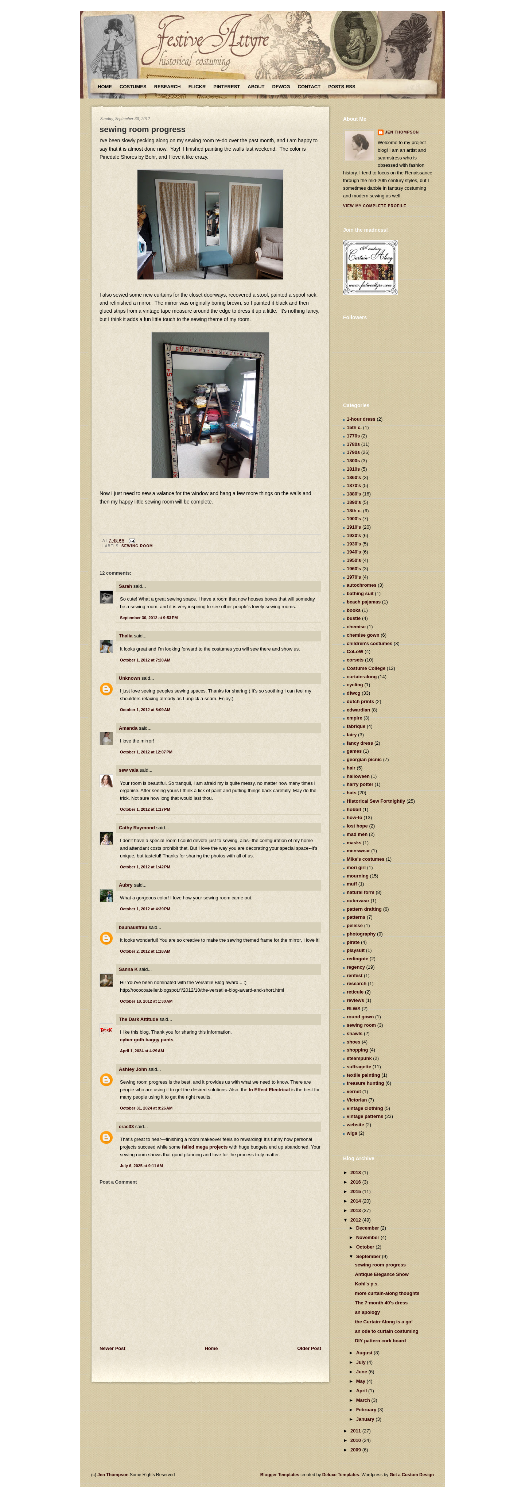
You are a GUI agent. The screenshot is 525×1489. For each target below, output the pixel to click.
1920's (354, 535)
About (256, 86)
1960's (354, 568)
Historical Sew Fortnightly (376, 801)
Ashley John (133, 1069)
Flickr (197, 86)
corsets (355, 660)
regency (356, 967)
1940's (354, 552)
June (362, 1371)
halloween (358, 776)
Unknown (129, 678)
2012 (356, 1220)
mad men (357, 834)
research (356, 983)
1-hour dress (361, 419)
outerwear (358, 900)
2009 (356, 1450)
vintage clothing (365, 1108)
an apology (367, 1312)
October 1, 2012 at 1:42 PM (145, 867)
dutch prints (360, 701)
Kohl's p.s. (366, 1284)
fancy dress (360, 743)
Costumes (133, 86)
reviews (355, 1000)
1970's (354, 577)
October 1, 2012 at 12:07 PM (146, 752)
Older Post (309, 1348)
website (355, 1124)
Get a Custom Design (412, 1474)
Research (167, 86)
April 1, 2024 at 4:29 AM (142, 1051)
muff (352, 884)
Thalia (126, 636)
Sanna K (128, 969)
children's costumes (369, 643)
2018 (356, 1172)
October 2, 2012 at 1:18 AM (145, 951)
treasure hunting (365, 1083)
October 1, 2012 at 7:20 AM (145, 660)
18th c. (354, 510)
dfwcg (354, 693)
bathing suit (360, 593)
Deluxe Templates (340, 1474)
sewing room (137, 546)
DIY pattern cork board (380, 1340)
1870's (354, 485)
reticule (355, 992)
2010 (356, 1440)
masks (354, 842)
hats (352, 792)
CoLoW (355, 651)
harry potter (360, 784)
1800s (353, 460)
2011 (356, 1431)
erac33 (126, 1126)
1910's (354, 527)
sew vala (129, 770)
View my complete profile (375, 206)
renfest (354, 975)
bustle (354, 618)
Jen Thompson (402, 132)
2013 (356, 1210)
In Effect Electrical (269, 1089)
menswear (358, 850)
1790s (353, 452)
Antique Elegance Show (381, 1274)
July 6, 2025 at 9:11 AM (141, 1166)
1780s (353, 444)
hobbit (354, 809)
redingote (357, 958)
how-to (354, 817)
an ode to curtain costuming (386, 1331)
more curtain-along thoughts (387, 1293)
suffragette (359, 1066)
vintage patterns (365, 1116)
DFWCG (281, 86)
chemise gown (363, 635)
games (354, 751)
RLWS (354, 1008)
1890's (354, 502)
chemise (356, 626)
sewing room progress (143, 129)
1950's (354, 560)
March (364, 1400)
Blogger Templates (279, 1474)
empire (354, 718)
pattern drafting (364, 909)
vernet (354, 1091)
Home (105, 86)
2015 (356, 1191)
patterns (356, 917)
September (369, 1256)
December (368, 1228)
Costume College (366, 668)
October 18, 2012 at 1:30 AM (146, 1001)
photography (361, 934)
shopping (357, 1050)
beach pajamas (364, 602)
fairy (352, 734)
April (362, 1390)
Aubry (126, 885)
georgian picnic (364, 759)
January (366, 1419)
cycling (355, 684)
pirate (353, 942)
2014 (356, 1201)
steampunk (359, 1058)
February (367, 1409)
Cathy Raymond (137, 827)
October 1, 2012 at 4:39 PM (145, 909)
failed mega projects (205, 1147)
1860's (354, 477)
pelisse (355, 925)
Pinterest (226, 86)
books (354, 610)
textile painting (363, 1075)
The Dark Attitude (138, 1019)
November (368, 1237)
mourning (358, 876)
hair (351, 768)
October (366, 1247)
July (361, 1362)
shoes (354, 1042)
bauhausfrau (133, 927)
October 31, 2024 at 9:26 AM (146, 1108)
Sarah (125, 586)
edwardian (358, 710)
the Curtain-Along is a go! (384, 1321)
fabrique (356, 726)
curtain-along (362, 676)
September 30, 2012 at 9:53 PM (149, 618)
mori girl (356, 867)
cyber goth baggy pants (147, 1039)
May (361, 1381)
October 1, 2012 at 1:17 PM (145, 809)
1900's (354, 518)
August (365, 1352)
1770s (353, 436)
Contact (309, 86)
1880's (354, 494)
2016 (356, 1182)
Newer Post (112, 1348)
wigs (352, 1133)
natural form (360, 892)
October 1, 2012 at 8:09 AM (145, 709)
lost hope (357, 826)
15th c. (354, 427)
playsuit (356, 950)
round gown (360, 1016)
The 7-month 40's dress (381, 1302)
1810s (353, 469)
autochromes (362, 585)
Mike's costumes (366, 859)
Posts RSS (341, 86)
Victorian (357, 1100)
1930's (354, 544)
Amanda (128, 728)
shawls (354, 1033)
